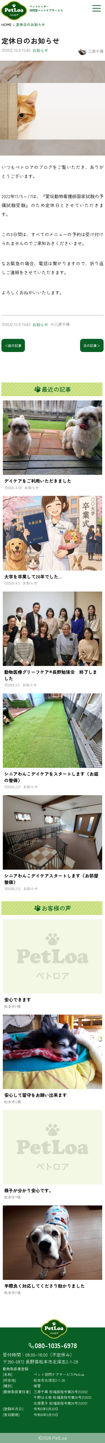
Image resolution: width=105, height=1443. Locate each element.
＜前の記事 (13, 345)
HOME (6, 24)
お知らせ (40, 50)
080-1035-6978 (56, 1345)
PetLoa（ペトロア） (15, 10)
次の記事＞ (91, 345)
